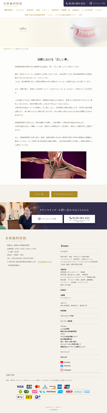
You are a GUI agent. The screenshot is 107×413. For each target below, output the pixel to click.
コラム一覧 (39, 194)
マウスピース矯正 (73, 280)
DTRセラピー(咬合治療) (81, 256)
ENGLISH (63, 357)
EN (80, 15)
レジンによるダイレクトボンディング (72, 277)
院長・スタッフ (42, 10)
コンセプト (20, 10)
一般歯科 (82, 272)
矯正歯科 (63, 280)
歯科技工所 (83, 305)
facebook (65, 366)
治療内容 (55, 10)
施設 (70, 256)
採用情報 (63, 310)
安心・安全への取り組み (68, 341)
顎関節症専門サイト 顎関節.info (53, 407)
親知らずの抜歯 (65, 285)
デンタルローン (65, 298)
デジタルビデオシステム (68, 262)
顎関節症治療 (91, 277)
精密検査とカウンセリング (69, 272)
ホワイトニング (83, 282)
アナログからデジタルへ (64, 194)
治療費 (62, 295)
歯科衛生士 (74, 305)
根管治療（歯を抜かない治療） (70, 274)
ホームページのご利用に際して (70, 344)
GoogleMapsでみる (45, 262)
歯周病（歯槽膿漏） (87, 280)
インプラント (64, 282)
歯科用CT (77, 259)
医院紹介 (30, 10)
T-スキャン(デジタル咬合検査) (88, 262)
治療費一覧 (65, 10)
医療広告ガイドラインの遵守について (72, 347)
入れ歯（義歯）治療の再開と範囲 (71, 264)
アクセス (98, 10)
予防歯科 (73, 282)
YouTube (65, 362)
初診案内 (9, 10)
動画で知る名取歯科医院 (35, 15)
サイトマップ (64, 352)
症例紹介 (76, 10)
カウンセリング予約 (67, 316)
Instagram (65, 370)
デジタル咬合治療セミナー (66, 15)
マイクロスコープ (66, 259)
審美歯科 (85, 274)
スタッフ (63, 303)
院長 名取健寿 (65, 305)
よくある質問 (87, 10)
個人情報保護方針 (66, 339)
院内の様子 (64, 256)
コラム (50, 15)
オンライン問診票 (66, 321)
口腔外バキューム (87, 259)
